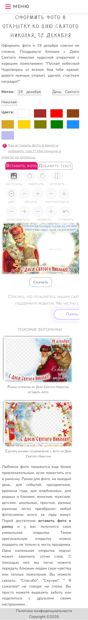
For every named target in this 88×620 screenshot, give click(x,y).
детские (9, 502)
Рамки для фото (36, 478)
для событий (28, 484)
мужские (62, 496)
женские (44, 496)
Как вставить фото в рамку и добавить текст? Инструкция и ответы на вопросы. (31, 151)
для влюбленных (46, 490)
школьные (28, 502)
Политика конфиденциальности (44, 610)
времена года (14, 490)
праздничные (58, 484)
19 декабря (29, 91)
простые (47, 502)
